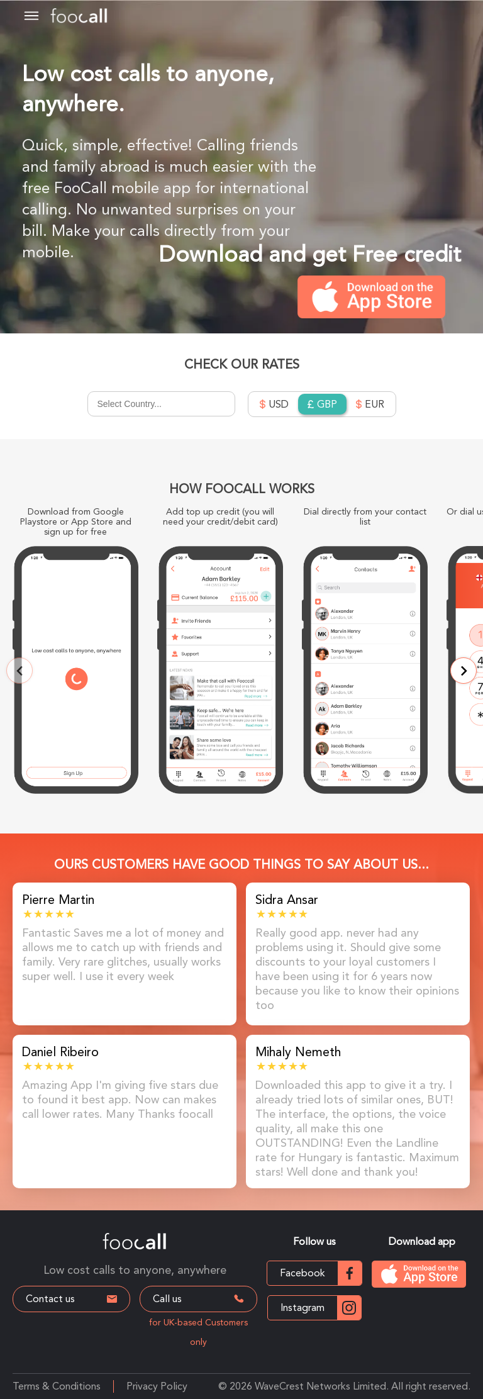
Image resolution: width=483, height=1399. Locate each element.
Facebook (321, 1273)
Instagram (320, 1308)
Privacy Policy (156, 1386)
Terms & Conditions (57, 1386)
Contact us (71, 1299)
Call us (200, 1298)
